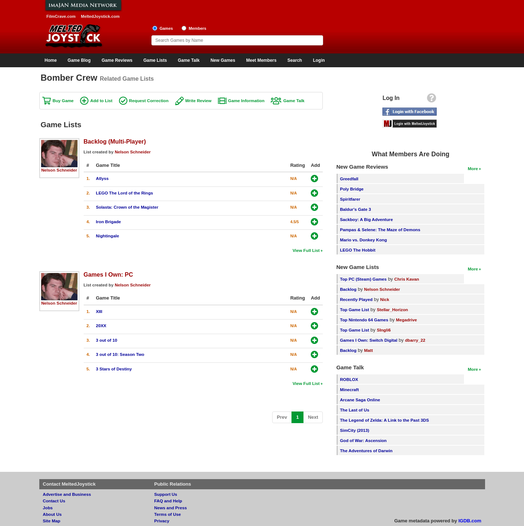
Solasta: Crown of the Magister (127, 207)
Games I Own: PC (108, 274)
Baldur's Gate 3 (355, 209)
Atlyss (102, 178)
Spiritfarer (350, 199)
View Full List (306, 250)
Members (197, 28)
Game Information (246, 100)
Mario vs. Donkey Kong (363, 239)
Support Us (165, 494)
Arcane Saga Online (360, 399)
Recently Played (356, 299)
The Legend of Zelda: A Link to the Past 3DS (384, 420)
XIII (99, 311)
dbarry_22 (415, 340)
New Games (222, 60)
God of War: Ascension (363, 440)
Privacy (162, 520)
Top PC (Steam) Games (363, 279)
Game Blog (79, 60)
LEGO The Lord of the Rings (124, 192)
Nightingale (107, 235)
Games (166, 28)
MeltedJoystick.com (100, 16)
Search (294, 60)
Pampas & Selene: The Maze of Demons (380, 229)
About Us (52, 514)
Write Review (198, 100)
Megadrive (406, 319)
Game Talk (189, 60)
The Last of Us (354, 409)
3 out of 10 (106, 340)
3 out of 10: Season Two (120, 354)
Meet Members (261, 60)
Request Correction (148, 100)
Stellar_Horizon (392, 309)
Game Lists (155, 60)
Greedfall (349, 178)
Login (319, 60)
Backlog (348, 289)
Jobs (48, 507)
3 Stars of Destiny (114, 368)
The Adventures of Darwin (366, 450)
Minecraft (349, 389)
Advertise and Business (67, 494)
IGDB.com (469, 520)
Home (51, 60)
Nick (384, 299)
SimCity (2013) (354, 430)
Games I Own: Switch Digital (368, 340)
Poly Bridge (352, 188)
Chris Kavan (406, 279)
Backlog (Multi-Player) (115, 141)
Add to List (101, 100)
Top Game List (354, 309)
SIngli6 (383, 330)
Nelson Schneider (59, 170)
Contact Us (54, 500)
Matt (368, 350)
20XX (101, 325)
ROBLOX (349, 379)
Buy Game (63, 100)
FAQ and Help (168, 500)
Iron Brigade (108, 221)
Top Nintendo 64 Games (364, 319)
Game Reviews (117, 60)
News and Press (170, 507)
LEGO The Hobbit (357, 250)
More (473, 168)
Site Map (51, 520)
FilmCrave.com (61, 16)
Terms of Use (167, 514)
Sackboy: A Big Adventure (366, 219)
